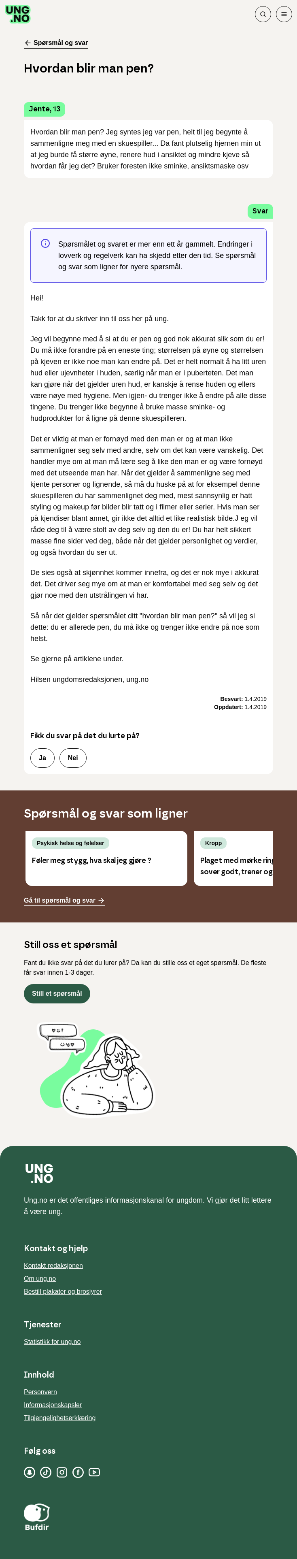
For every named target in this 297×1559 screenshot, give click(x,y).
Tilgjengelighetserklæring (59, 1417)
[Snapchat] (29, 1472)
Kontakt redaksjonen (53, 1265)
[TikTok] (45, 1472)
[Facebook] (78, 1472)
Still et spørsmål (57, 993)
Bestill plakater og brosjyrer (63, 1291)
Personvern (40, 1392)
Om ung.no (40, 1278)
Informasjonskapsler (53, 1404)
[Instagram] (62, 1472)
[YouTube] (94, 1472)
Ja (42, 757)
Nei (73, 757)
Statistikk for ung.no (52, 1341)
